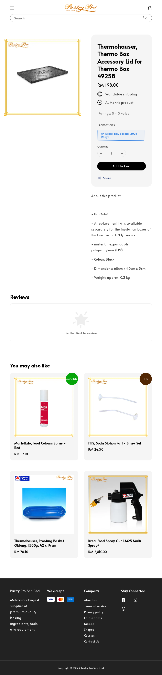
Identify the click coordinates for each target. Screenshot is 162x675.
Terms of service (95, 606)
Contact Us (91, 641)
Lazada (89, 624)
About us (90, 600)
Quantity (102, 146)
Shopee (89, 629)
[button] (12, 7)
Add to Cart (121, 166)
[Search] (145, 18)
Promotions (106, 124)
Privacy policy (94, 612)
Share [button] (104, 178)
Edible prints (93, 618)
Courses (89, 635)
